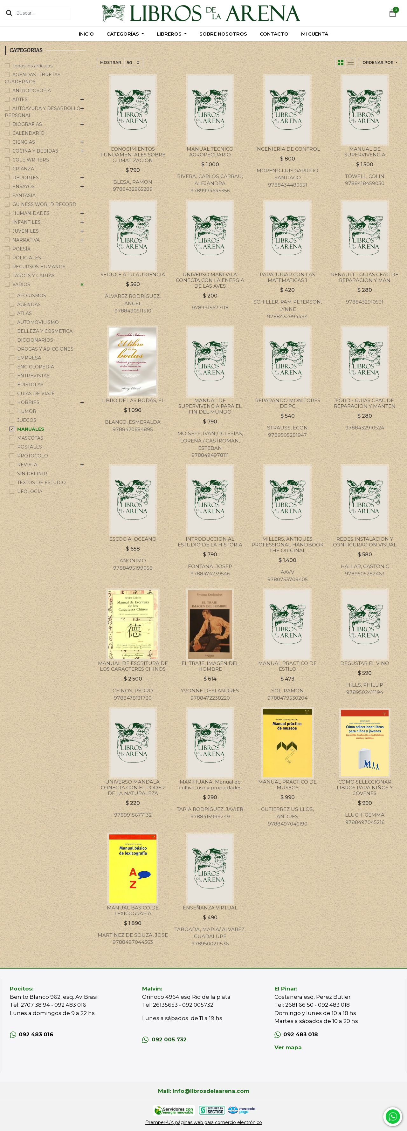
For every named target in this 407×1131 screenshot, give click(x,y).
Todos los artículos (32, 66)
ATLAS (24, 313)
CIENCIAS (23, 142)
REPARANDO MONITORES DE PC (287, 403)
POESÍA (21, 249)
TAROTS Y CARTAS (33, 275)
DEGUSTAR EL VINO (364, 663)
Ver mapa (288, 1047)
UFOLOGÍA (29, 491)
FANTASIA (24, 195)
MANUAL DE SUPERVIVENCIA (364, 152)
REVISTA (27, 465)
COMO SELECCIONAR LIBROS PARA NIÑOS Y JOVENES (365, 787)
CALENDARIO (28, 133)
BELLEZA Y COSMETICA (44, 331)
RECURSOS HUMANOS (39, 267)
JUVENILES (25, 231)
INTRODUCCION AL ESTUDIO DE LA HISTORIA (210, 542)
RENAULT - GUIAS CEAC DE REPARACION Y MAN (364, 277)
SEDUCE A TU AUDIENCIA (132, 274)
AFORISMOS (31, 295)
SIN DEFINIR (32, 473)
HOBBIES (28, 402)
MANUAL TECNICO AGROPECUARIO (210, 152)
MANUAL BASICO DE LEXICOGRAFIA (133, 910)
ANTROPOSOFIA (31, 90)
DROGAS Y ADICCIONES (45, 349)
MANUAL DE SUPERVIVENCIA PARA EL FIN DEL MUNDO (210, 406)
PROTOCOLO (32, 456)
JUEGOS (26, 420)
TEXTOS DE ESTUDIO (41, 482)
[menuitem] (86, 34)
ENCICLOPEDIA (35, 367)
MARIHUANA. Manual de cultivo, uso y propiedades (210, 785)
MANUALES (30, 429)
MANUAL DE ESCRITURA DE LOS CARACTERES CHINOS (133, 666)
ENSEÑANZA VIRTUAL (210, 908)
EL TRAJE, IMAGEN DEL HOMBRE (210, 666)
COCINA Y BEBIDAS (35, 151)
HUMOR (26, 411)
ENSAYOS (23, 186)
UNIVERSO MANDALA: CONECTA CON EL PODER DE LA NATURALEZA (133, 787)
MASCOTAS (30, 438)
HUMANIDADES (31, 213)
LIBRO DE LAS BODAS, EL (132, 400)
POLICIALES (26, 258)
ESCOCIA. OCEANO (132, 539)
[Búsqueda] (9, 13)
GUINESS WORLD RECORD (44, 204)
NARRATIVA (26, 240)
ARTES (20, 99)
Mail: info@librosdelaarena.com (203, 1091)
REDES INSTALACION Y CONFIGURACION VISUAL (365, 542)
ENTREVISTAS (33, 376)
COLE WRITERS (30, 160)
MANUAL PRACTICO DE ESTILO (287, 666)
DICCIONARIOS (35, 340)
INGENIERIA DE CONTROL (287, 149)
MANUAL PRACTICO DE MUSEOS (287, 785)
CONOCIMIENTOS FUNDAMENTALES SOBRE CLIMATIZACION (132, 154)
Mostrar (110, 62)
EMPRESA (29, 358)
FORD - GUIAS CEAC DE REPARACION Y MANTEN (365, 403)
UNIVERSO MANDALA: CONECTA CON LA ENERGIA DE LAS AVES (210, 280)
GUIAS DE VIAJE (36, 393)
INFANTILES (26, 222)
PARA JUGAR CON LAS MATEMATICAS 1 (287, 277)
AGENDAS (29, 304)
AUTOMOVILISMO (38, 322)
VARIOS (21, 284)
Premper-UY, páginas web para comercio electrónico (203, 1122)
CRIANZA (23, 169)
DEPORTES (25, 178)
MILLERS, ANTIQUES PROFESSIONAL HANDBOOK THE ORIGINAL (288, 544)
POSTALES (29, 447)
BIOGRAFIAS (27, 124)
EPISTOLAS (30, 384)
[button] (380, 62)
